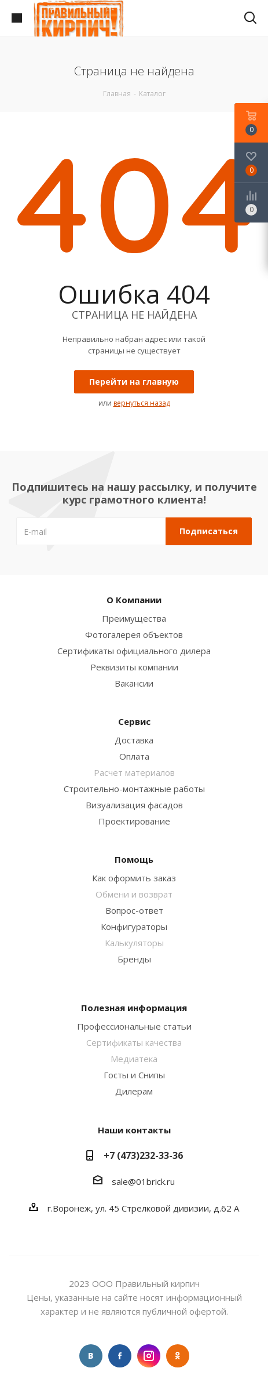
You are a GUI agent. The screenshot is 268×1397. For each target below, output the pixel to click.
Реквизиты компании (134, 667)
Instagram (148, 1355)
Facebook (119, 1355)
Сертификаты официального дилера (134, 650)
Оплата (134, 756)
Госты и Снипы (134, 1075)
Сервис (134, 721)
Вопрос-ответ (134, 910)
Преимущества (134, 618)
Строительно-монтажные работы (134, 788)
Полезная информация (134, 1007)
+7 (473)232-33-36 (143, 1155)
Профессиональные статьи (134, 1026)
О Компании (134, 600)
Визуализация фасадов (134, 805)
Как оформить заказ (134, 878)
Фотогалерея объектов (134, 634)
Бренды (134, 959)
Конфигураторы (134, 926)
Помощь (134, 859)
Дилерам (134, 1091)
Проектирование (134, 821)
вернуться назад (141, 403)
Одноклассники (177, 1355)
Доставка (134, 740)
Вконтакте (90, 1355)
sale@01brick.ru (143, 1181)
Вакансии (134, 683)
